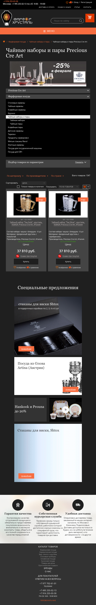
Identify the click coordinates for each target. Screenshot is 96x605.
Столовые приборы (48, 556)
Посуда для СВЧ (15, 151)
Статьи (77, 7)
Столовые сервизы (16, 102)
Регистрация (86, 2)
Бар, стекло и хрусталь (48, 554)
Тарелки (11, 134)
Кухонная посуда (48, 561)
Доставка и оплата (46, 7)
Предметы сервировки (18, 137)
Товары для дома (48, 563)
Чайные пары (16, 123)
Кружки (11, 113)
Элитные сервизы (16, 145)
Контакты (87, 7)
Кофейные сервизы (17, 109)
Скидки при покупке (28, 256)
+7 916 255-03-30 (11, 1)
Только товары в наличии (30, 186)
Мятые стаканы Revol (17, 141)
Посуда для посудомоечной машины (25, 148)
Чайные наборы (17, 120)
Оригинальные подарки (48, 565)
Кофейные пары (15, 127)
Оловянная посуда (48, 559)
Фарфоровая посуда (17, 41)
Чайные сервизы (15, 106)
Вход (76, 2)
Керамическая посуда (48, 552)
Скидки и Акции (64, 7)
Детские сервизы (15, 131)
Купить (26, 261)
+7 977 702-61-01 (48, 583)
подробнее (26, 348)
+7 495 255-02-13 (19, 4)
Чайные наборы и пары (39, 41)
